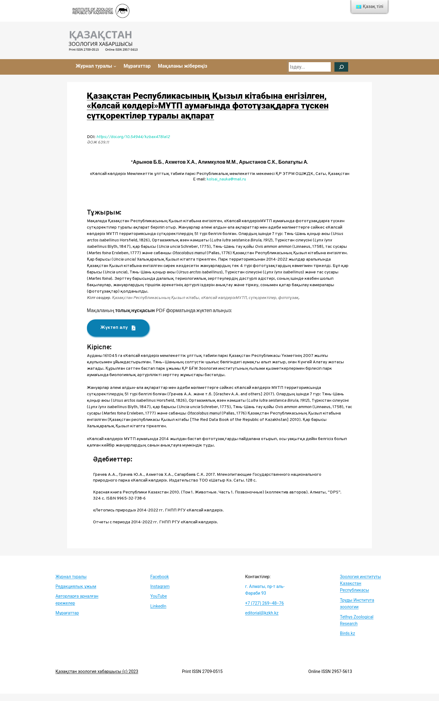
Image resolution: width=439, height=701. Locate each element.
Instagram (160, 586)
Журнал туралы (71, 576)
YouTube (158, 596)
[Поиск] (341, 67)
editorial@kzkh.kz (261, 612)
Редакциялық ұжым (75, 586)
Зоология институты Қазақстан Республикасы (360, 583)
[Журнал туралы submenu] (114, 66)
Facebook (159, 576)
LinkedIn (158, 606)
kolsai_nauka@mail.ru (226, 179)
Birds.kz (347, 633)
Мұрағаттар (67, 612)
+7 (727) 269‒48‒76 (264, 603)
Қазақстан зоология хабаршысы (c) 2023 (96, 671)
